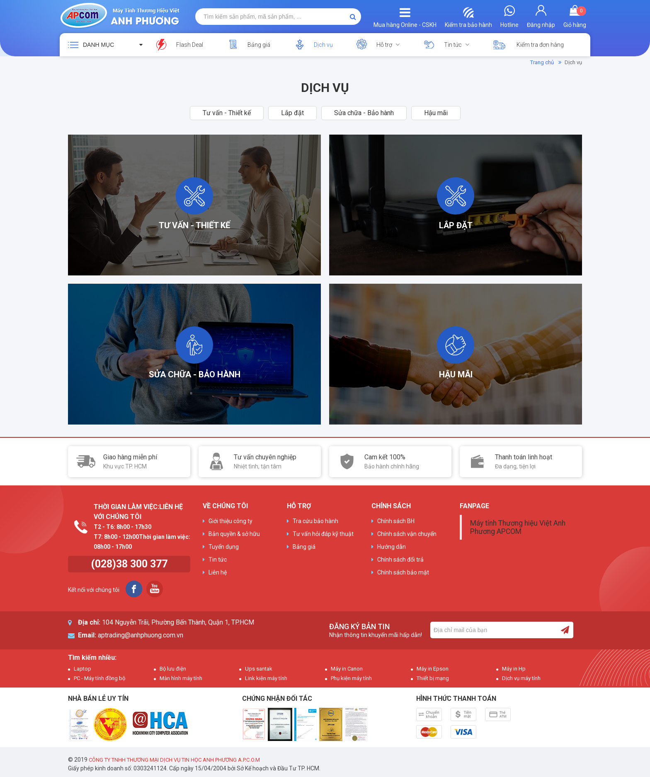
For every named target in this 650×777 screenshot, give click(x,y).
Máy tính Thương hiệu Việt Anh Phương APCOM (517, 527)
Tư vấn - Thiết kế (227, 113)
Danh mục (98, 44)
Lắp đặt (292, 113)
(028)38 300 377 (129, 564)
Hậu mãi (436, 113)
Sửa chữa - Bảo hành (364, 113)
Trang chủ (542, 62)
